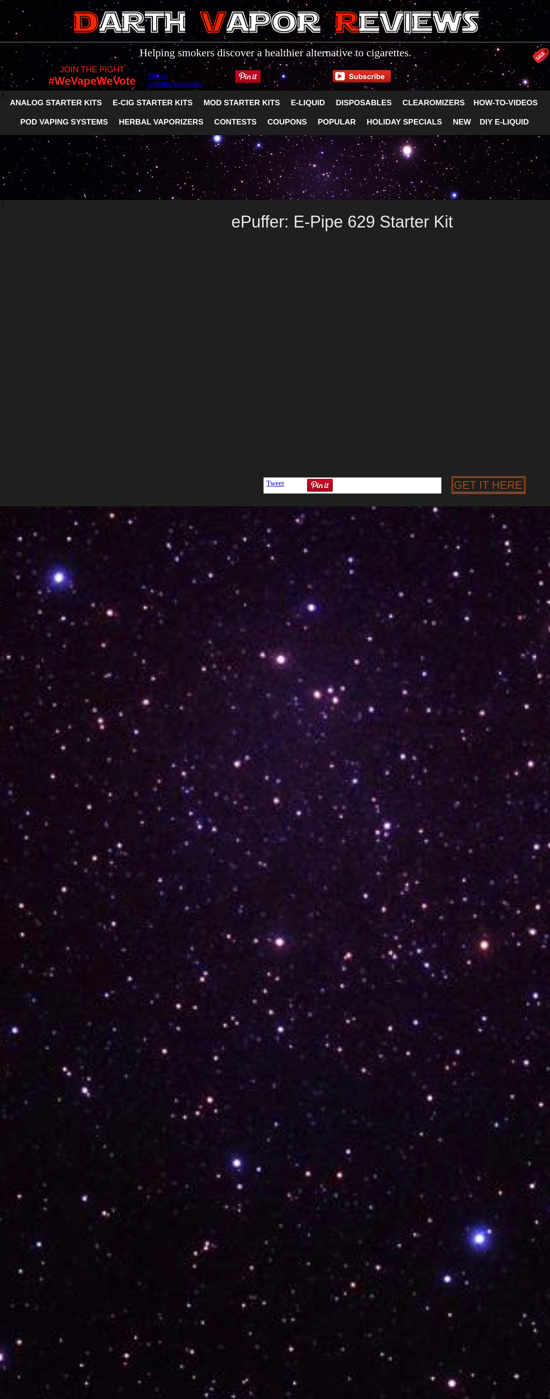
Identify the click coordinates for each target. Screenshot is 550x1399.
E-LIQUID (308, 102)
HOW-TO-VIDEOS (505, 102)
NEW (462, 122)
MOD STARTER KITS (242, 102)
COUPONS (287, 122)
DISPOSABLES (364, 102)
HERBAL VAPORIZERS (156, 122)
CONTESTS (235, 122)
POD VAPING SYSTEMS (64, 122)
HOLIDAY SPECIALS (404, 122)
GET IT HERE (488, 485)
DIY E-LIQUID (503, 122)
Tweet (275, 483)
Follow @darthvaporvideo (175, 80)
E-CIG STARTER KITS (152, 102)
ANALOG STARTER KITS (56, 102)
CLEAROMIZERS (433, 102)
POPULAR (337, 122)
